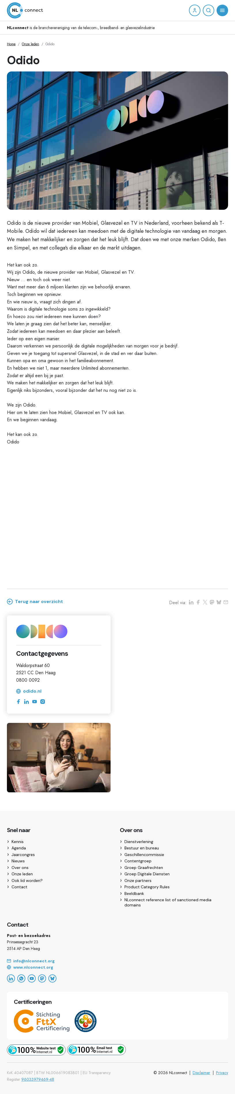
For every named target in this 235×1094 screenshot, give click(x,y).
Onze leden (30, 44)
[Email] (117, 961)
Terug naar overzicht (35, 601)
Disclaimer (201, 1073)
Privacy (222, 1073)
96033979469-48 (37, 1079)
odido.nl (28, 691)
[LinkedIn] (11, 978)
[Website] (117, 967)
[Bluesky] (52, 978)
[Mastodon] (42, 978)
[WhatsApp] (21, 978)
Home (11, 44)
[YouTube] (32, 978)
